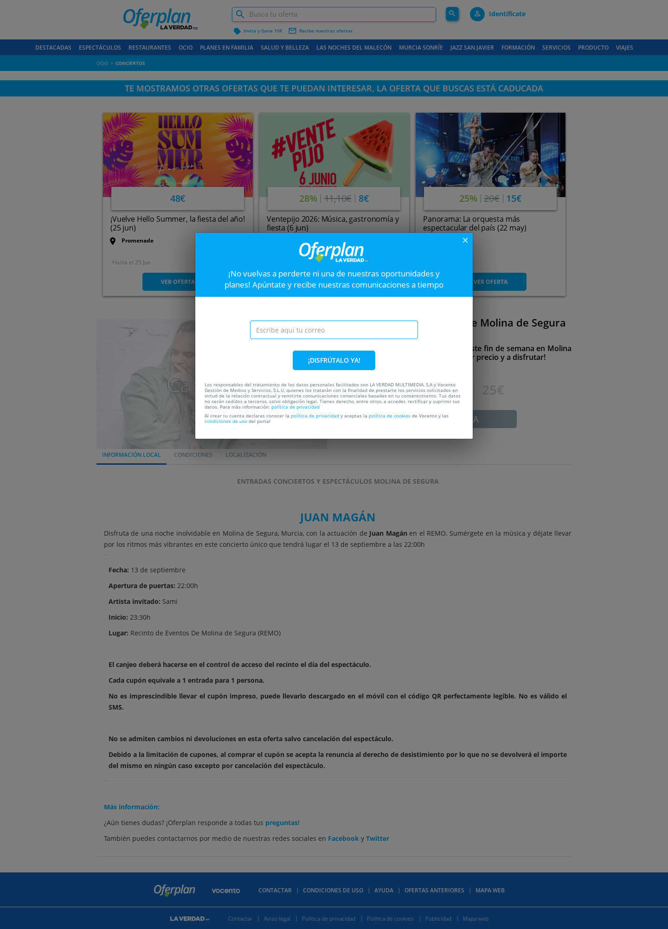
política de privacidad (295, 407)
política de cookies (390, 415)
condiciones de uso (226, 421)
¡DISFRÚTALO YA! (334, 360)
